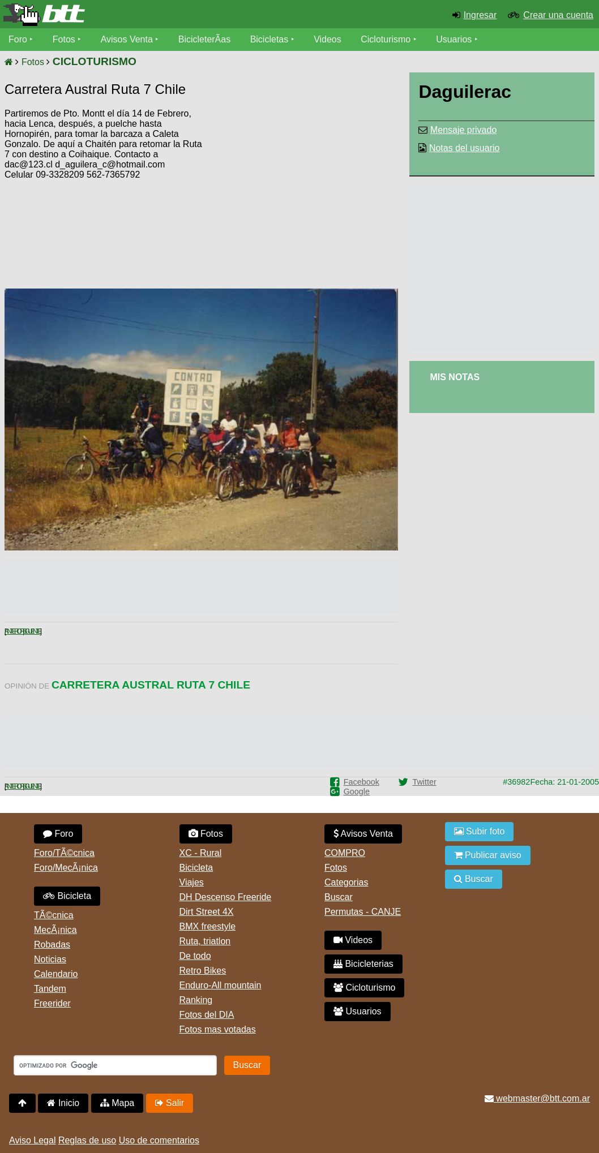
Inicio (63, 1103)
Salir (169, 1103)
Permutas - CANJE (362, 912)
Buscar (338, 897)
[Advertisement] (302, 195)
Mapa (117, 1103)
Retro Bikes (202, 970)
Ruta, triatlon (205, 941)
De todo (195, 956)
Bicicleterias (363, 964)
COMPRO (344, 853)
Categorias (346, 882)
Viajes (191, 882)
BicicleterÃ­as (204, 39)
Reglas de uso (87, 1140)
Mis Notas (455, 377)
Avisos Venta (127, 39)
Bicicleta (67, 896)
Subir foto (479, 831)
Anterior (14, 631)
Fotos (64, 39)
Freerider (52, 1003)
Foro (17, 39)
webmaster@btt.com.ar (537, 1098)
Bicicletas (270, 39)
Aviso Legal (32, 1140)
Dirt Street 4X (206, 912)
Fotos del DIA (206, 1014)
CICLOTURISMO (94, 61)
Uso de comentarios (159, 1140)
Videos (327, 39)
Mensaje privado (463, 130)
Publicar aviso (487, 855)
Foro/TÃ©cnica (64, 853)
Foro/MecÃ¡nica (66, 867)
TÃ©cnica (54, 915)
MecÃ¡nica (55, 930)
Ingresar (480, 15)
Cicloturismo (385, 39)
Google (357, 791)
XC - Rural (200, 853)
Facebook (361, 781)
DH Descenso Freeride (225, 897)
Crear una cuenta (558, 15)
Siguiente (31, 631)
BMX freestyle (207, 926)
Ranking (196, 1000)
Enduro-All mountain (220, 985)
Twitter (424, 781)
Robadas (52, 944)
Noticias (50, 959)
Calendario (56, 974)
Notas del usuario (464, 148)
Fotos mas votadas (217, 1029)
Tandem (50, 988)
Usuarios (454, 39)
